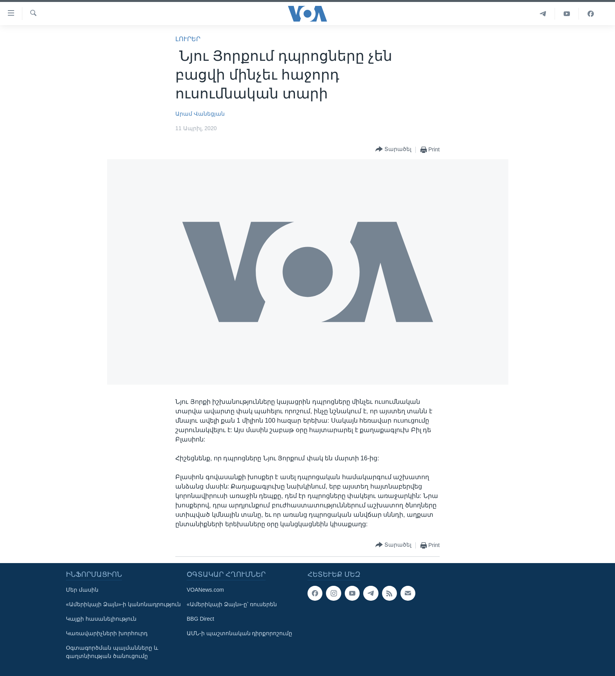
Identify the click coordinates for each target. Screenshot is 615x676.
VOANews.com (205, 590)
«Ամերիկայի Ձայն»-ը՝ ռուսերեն (232, 604)
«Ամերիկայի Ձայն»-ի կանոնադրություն (123, 604)
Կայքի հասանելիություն (101, 619)
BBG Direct (200, 619)
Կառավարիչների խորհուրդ (106, 633)
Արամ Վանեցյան (200, 114)
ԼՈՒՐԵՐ (187, 39)
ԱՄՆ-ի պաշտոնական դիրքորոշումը (239, 633)
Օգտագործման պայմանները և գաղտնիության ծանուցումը (112, 652)
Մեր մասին (82, 590)
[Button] (393, 149)
